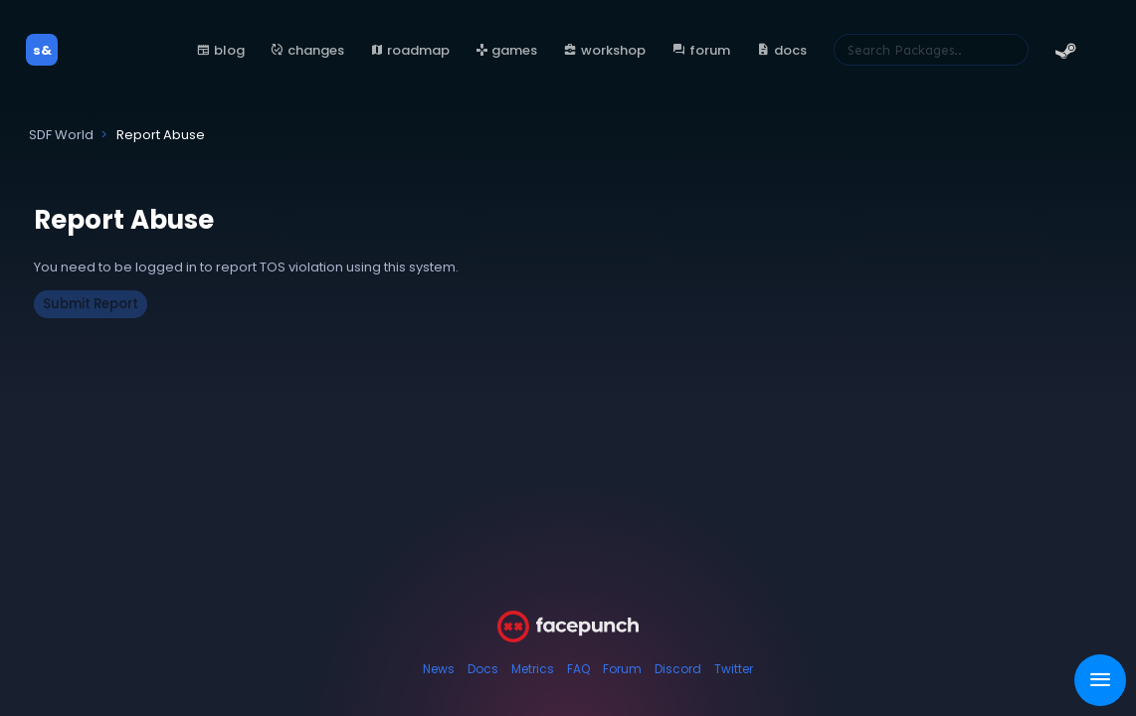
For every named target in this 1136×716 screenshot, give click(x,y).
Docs (483, 668)
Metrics (532, 668)
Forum (622, 668)
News (439, 668)
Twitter (733, 668)
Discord (678, 668)
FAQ (578, 668)
